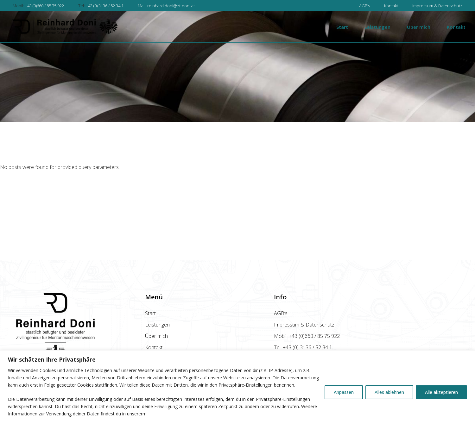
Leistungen (157, 324)
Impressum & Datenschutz (437, 6)
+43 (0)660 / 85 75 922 (44, 6)
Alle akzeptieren (441, 392)
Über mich (156, 336)
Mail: (166, 6)
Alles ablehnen (389, 392)
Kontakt (391, 6)
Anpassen (344, 392)
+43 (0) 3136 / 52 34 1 (105, 6)
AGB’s (364, 6)
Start (150, 313)
